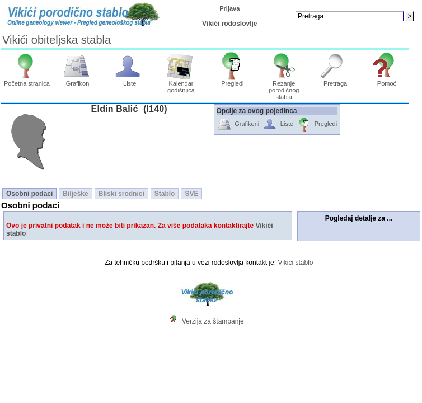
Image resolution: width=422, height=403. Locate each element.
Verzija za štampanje (213, 321)
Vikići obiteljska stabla (56, 40)
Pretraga (335, 80)
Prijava (229, 8)
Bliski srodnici (121, 194)
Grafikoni (78, 80)
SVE (191, 194)
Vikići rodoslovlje (229, 23)
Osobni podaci (29, 194)
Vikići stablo (295, 262)
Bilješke (75, 194)
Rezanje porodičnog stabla (284, 87)
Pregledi (232, 80)
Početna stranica (27, 80)
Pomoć (387, 80)
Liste (130, 80)
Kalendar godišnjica (181, 83)
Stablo (164, 194)
